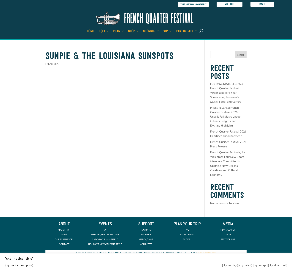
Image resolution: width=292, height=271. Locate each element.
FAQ (187, 230)
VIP (165, 31)
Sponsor (149, 31)
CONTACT (64, 245)
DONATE (146, 230)
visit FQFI (229, 4)
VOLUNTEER (146, 245)
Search (241, 55)
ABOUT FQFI (64, 230)
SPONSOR (146, 235)
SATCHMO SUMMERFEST (105, 240)
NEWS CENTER (227, 230)
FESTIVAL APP (228, 240)
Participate (185, 31)
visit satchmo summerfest (192, 4)
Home (91, 31)
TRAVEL (187, 240)
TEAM (64, 235)
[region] (146, 262)
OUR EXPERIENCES (64, 240)
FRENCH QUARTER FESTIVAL (105, 235)
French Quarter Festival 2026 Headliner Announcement (228, 134)
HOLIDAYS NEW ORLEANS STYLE (105, 245)
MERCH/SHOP (146, 240)
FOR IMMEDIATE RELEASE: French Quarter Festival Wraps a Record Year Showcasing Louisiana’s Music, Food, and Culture (226, 93)
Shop (131, 31)
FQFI (102, 31)
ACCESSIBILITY (187, 235)
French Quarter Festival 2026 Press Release (228, 144)
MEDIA (228, 235)
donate (262, 4)
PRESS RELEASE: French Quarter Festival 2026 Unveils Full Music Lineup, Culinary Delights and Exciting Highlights (225, 117)
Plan (116, 31)
